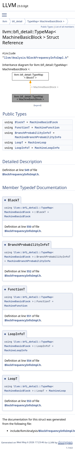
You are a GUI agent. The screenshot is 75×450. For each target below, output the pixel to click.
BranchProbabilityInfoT (33, 133)
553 (29, 401)
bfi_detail (17, 21)
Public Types (47, 26)
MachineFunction (47, 127)
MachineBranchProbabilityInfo (38, 137)
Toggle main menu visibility (5, 13)
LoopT (19, 142)
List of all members (64, 26)
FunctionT (22, 127)
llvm (5, 21)
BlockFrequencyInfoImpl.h (20, 174)
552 (29, 271)
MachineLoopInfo (47, 148)
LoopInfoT (22, 148)
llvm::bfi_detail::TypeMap (33, 207)
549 (26, 170)
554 (29, 360)
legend (37, 105)
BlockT (20, 122)
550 (29, 226)
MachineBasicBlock (44, 122)
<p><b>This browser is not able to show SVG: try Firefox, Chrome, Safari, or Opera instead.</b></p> (37, 87)
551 (29, 316)
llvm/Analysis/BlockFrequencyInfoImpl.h (35, 58)
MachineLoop (37, 142)
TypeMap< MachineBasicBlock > (45, 21)
